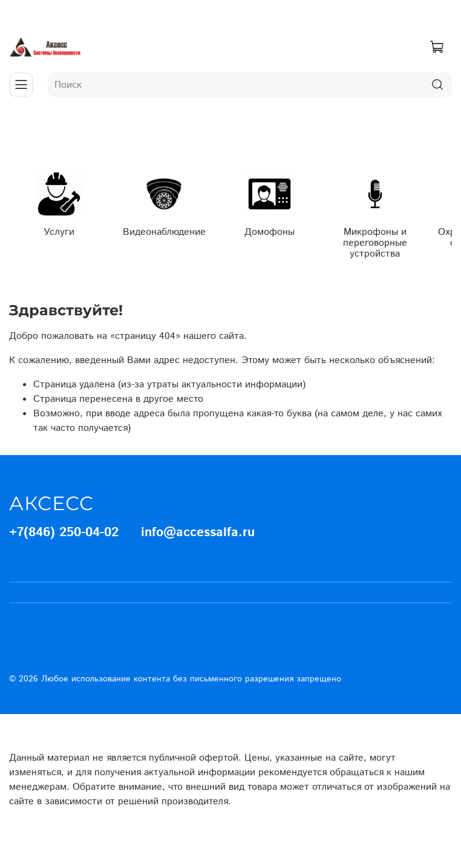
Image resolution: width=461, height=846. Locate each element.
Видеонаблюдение (164, 232)
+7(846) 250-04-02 (64, 532)
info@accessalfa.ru (198, 532)
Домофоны (269, 232)
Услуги (59, 232)
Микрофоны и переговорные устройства (375, 243)
